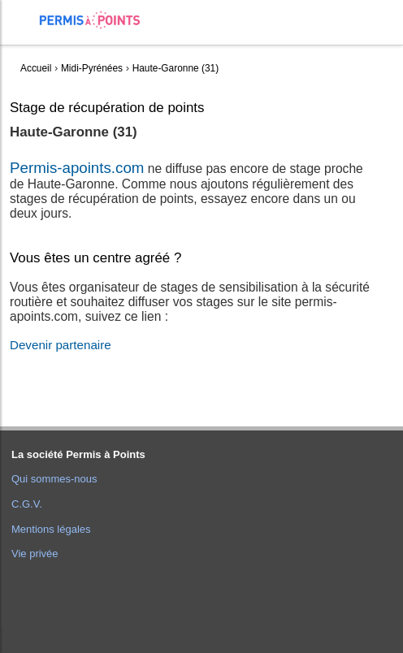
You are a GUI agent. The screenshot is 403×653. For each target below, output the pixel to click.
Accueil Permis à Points (98, 20)
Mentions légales (51, 529)
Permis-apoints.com (77, 167)
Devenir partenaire (60, 345)
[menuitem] (25, 33)
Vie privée (34, 553)
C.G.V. (26, 504)
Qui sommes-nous (54, 479)
